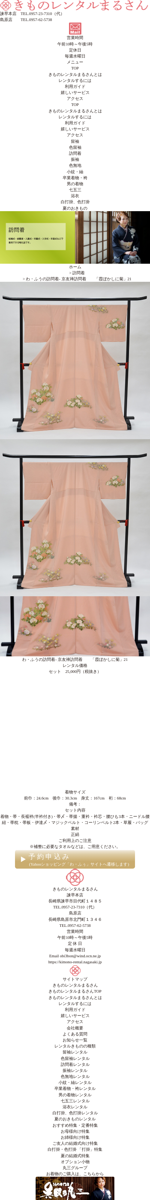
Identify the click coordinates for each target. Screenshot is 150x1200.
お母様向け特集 (75, 1131)
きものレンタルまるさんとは (75, 74)
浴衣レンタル (75, 1107)
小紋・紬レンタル (75, 1082)
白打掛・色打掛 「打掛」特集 (75, 1149)
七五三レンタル (75, 1101)
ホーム (75, 266)
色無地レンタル (75, 1076)
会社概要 (75, 1028)
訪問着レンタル (75, 1064)
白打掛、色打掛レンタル (75, 1113)
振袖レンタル (75, 1070)
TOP (75, 68)
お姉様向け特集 (75, 1137)
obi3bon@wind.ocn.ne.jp (80, 956)
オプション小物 (75, 1161)
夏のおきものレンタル (75, 1119)
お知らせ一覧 (75, 1040)
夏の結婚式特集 (75, 1155)
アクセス (75, 98)
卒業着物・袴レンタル (75, 1088)
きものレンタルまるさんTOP (74, 991)
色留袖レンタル (75, 1058)
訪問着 (78, 273)
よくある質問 (75, 1034)
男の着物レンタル (75, 1095)
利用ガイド (75, 86)
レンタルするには (75, 80)
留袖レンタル (75, 1052)
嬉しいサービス (75, 92)
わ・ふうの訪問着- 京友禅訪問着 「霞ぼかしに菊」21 (75, 659)
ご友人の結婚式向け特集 (75, 1143)
